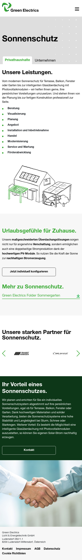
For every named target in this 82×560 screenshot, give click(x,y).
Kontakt (29, 450)
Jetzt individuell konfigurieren (29, 272)
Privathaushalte (17, 60)
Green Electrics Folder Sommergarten (31, 295)
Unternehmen (45, 60)
